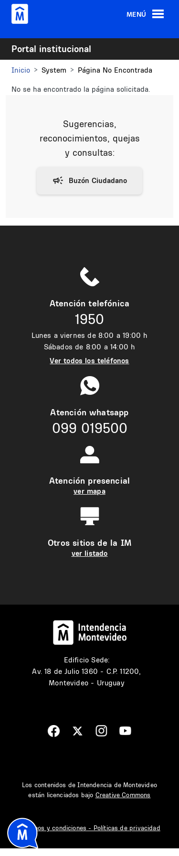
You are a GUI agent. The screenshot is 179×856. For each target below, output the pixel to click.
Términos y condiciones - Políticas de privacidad (89, 828)
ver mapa (89, 491)
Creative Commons (123, 795)
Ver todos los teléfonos (89, 360)
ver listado (90, 553)
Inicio (20, 70)
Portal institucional (51, 48)
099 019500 (89, 428)
